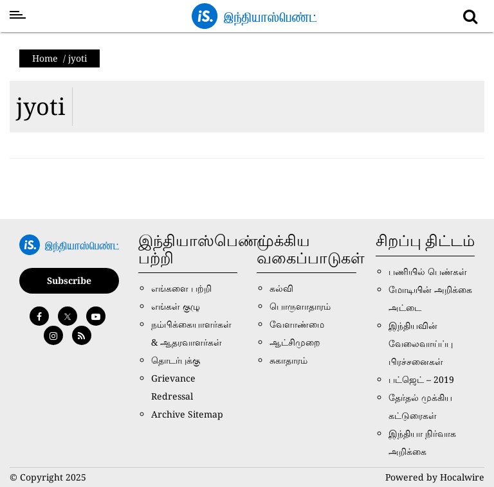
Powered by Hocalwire (434, 477)
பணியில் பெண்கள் (428, 271)
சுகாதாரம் (288, 360)
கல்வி (281, 288)
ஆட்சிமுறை (295, 342)
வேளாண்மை (297, 324)
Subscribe (69, 280)
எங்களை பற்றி (181, 288)
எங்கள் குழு (175, 306)
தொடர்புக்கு (175, 360)
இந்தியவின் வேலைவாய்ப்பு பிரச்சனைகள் (421, 343)
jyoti (41, 106)
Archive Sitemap (187, 414)
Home (45, 58)
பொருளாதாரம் (300, 306)
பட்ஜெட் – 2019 (421, 379)
